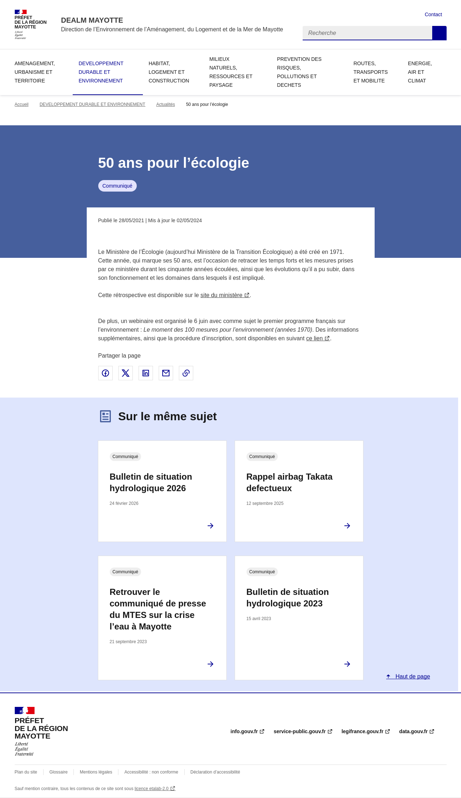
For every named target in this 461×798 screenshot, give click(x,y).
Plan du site (26, 772)
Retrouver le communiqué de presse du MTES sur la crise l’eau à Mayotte (158, 609)
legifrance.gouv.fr (362, 731)
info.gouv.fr (244, 731)
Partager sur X (125, 373)
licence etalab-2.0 (151, 788)
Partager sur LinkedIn (146, 373)
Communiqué (117, 186)
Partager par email (166, 373)
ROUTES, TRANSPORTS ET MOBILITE (370, 72)
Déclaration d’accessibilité (215, 772)
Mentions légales (96, 772)
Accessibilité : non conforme (151, 772)
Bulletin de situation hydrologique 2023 (288, 597)
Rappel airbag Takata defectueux (290, 482)
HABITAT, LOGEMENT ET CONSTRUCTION (169, 72)
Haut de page (412, 676)
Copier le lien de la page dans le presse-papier (186, 373)
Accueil (22, 104)
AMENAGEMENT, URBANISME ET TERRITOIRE (35, 72)
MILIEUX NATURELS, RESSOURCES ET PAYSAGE (231, 72)
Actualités (165, 104)
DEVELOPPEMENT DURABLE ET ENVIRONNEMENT (100, 72)
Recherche (439, 33)
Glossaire (58, 772)
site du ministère (221, 295)
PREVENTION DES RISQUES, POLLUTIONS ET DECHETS (299, 72)
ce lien (314, 338)
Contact (433, 14)
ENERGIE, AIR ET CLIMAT (420, 72)
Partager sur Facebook (105, 373)
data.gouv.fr (413, 731)
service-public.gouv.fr (299, 731)
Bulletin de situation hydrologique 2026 (151, 482)
